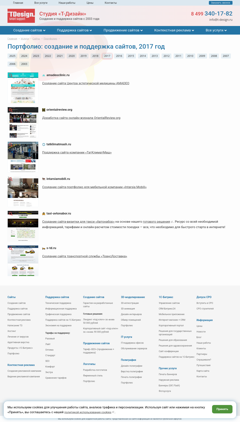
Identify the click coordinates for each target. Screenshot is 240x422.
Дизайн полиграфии (131, 366)
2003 (24, 64)
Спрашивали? (203, 359)
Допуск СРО (204, 297)
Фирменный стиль (93, 375)
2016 (119, 56)
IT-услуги (126, 336)
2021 (60, 56)
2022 (48, 56)
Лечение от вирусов (18, 336)
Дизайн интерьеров (131, 314)
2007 (226, 56)
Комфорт (50, 366)
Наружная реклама (169, 380)
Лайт (48, 344)
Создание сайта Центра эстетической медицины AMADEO (85, 83)
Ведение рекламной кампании (24, 376)
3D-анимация (128, 308)
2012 (167, 56)
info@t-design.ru (220, 20)
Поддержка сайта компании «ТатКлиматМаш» (77, 152)
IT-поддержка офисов (132, 343)
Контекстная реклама (172, 30)
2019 (84, 56)
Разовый (50, 338)
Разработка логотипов (95, 370)
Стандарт (50, 355)
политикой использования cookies (90, 412)
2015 (131, 56)
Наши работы (67, 2)
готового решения (156, 221)
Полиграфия (128, 359)
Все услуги (40, 2)
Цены (90, 2)
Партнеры (201, 354)
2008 (214, 56)
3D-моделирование (133, 297)
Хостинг (12, 331)
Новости (201, 331)
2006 (12, 64)
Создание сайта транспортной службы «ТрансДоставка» (84, 256)
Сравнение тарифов (56, 378)
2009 (202, 56)
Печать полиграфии (131, 377)
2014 (143, 56)
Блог (198, 337)
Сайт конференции (169, 351)
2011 (179, 56)
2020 (72, 56)
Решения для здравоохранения (175, 345)
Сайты (12, 297)
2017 (107, 56)
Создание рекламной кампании (24, 371)
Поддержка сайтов (73, 30)
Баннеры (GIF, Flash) (169, 385)
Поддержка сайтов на (63, 320)
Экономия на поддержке (58, 325)
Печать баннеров (168, 374)
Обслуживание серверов (134, 348)
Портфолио (13, 353)
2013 (155, 56)
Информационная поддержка (61, 308)
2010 (190, 56)
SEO (47, 361)
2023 (36, 56)
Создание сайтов (27, 30)
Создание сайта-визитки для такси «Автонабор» (78, 221)
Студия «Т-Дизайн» (62, 14)
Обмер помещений (131, 320)
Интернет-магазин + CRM (172, 320)
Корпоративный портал (171, 325)
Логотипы (89, 364)
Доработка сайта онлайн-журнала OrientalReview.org (81, 118)
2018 (95, 56)
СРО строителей (205, 308)
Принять (221, 409)
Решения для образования (173, 340)
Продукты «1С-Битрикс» (20, 348)
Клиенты (201, 348)
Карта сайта (202, 371)
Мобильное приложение (171, 314)
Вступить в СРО (204, 303)
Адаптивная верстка (18, 342)
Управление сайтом (169, 303)
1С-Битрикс (166, 297)
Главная (18, 2)
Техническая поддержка (58, 303)
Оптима (49, 350)
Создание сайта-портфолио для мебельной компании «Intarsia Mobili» (94, 187)
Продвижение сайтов (121, 30)
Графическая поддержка (58, 314)
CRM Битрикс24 (167, 308)
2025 (12, 56)
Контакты (111, 2)
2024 (24, 56)
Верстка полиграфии (132, 371)
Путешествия (203, 365)
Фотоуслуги (165, 391)
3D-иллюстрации (130, 303)
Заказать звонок (220, 2)
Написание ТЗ (15, 325)
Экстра (49, 372)
